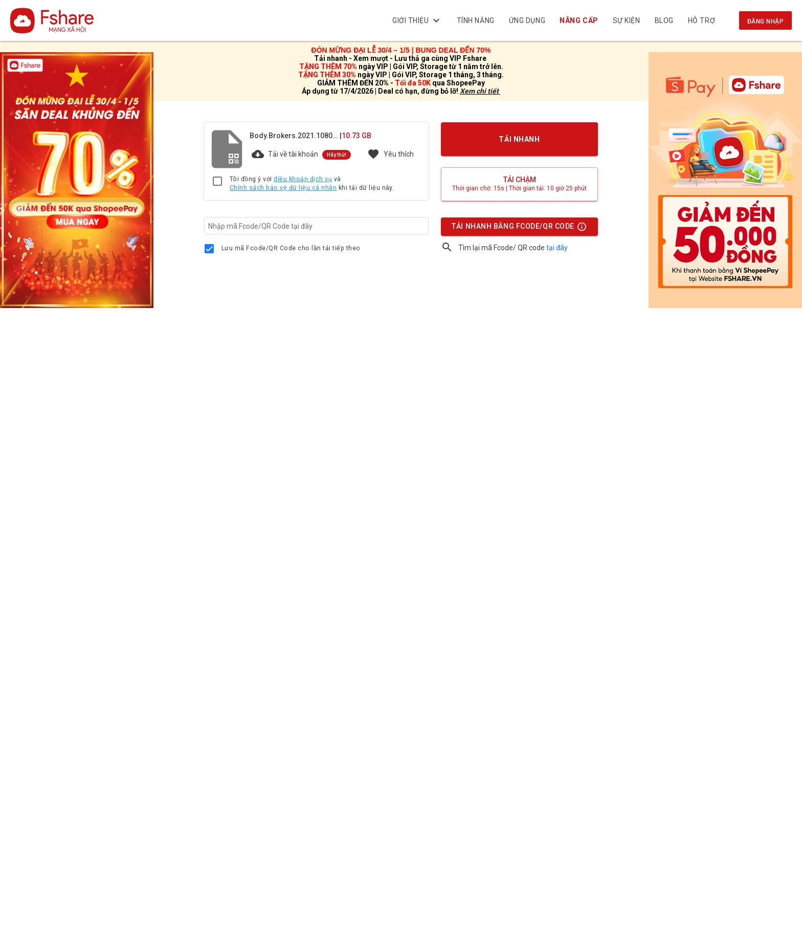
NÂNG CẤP (579, 20)
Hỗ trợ (701, 20)
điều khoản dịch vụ (303, 179)
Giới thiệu (417, 20)
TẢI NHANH (519, 139)
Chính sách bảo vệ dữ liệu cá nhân (283, 187)
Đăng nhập (765, 21)
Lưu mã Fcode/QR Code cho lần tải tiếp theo (291, 248)
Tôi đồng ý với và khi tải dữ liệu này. (312, 184)
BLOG (664, 20)
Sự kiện (626, 20)
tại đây (557, 248)
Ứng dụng (527, 20)
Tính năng (476, 20)
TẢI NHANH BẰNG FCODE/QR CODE (516, 229)
